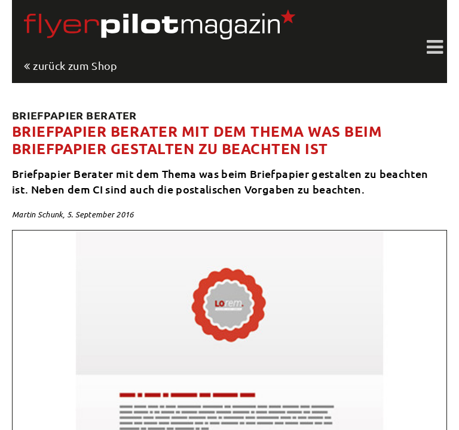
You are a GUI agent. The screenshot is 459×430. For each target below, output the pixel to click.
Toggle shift (435, 48)
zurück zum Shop (75, 66)
